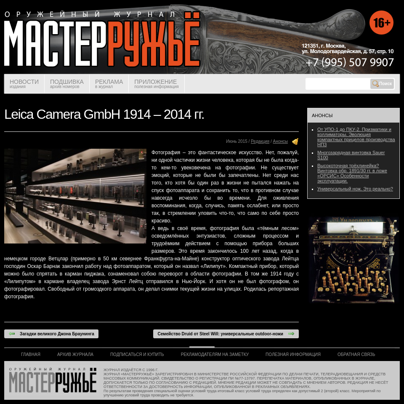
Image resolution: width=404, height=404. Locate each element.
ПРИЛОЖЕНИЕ (156, 83)
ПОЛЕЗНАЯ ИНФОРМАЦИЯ (293, 354)
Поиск (382, 83)
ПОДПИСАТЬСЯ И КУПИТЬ (137, 354)
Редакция (260, 141)
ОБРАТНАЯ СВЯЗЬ (356, 354)
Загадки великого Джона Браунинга (51, 333)
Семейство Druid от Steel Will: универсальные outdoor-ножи (226, 333)
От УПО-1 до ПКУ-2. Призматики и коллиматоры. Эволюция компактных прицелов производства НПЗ (356, 137)
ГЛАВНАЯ (30, 354)
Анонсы (280, 141)
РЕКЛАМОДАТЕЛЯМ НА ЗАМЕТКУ (215, 354)
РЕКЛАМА (109, 83)
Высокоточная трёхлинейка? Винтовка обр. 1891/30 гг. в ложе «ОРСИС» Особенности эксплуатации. (352, 173)
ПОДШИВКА (67, 83)
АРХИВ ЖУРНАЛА (75, 354)
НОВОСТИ (24, 83)
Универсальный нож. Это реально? (355, 188)
